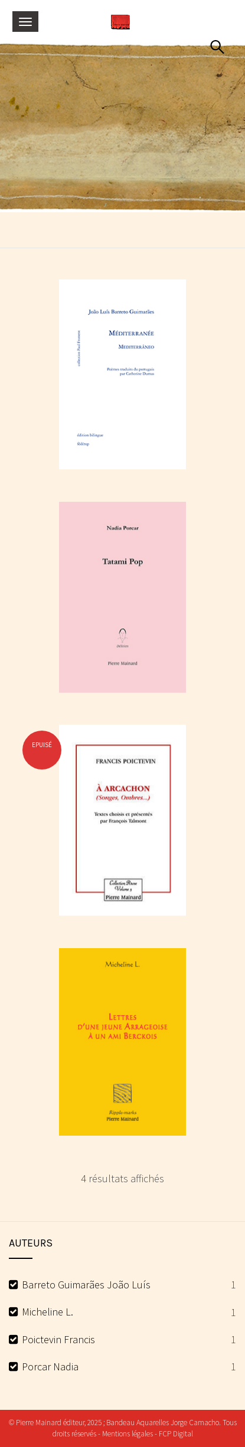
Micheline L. (47, 1311)
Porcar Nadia (50, 1366)
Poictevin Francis (58, 1339)
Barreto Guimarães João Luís (86, 1284)
